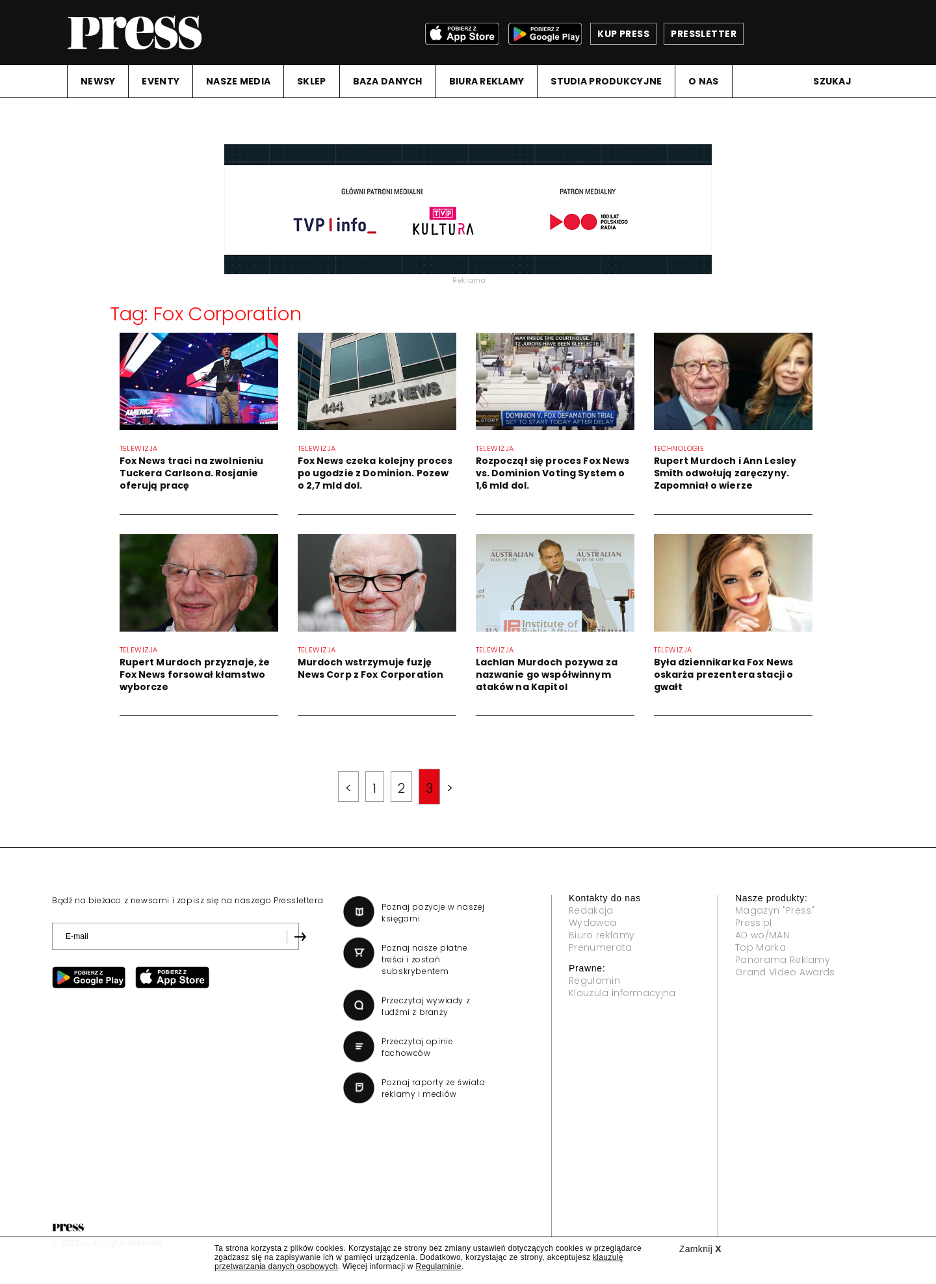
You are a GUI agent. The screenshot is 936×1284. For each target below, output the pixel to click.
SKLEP (311, 81)
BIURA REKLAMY (487, 81)
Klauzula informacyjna (622, 992)
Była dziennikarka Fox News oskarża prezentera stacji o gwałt (724, 674)
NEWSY (98, 81)
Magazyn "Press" (775, 910)
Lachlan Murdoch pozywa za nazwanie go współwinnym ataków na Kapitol (547, 674)
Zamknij (700, 1249)
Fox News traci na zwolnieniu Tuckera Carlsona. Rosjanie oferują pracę (192, 473)
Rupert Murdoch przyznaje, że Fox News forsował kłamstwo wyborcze (195, 674)
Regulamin (594, 980)
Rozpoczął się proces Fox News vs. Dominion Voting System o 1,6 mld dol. (553, 473)
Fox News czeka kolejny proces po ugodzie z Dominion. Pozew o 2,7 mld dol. (375, 473)
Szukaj (832, 81)
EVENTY (160, 81)
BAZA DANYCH (387, 81)
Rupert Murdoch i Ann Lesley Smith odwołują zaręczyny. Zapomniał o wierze (725, 473)
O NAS (703, 81)
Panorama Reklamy (782, 959)
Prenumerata (600, 947)
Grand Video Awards (785, 972)
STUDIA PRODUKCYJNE (606, 81)
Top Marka (760, 947)
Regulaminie (438, 1266)
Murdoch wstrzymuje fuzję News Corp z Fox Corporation (371, 668)
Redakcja (591, 910)
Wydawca (592, 922)
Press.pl (753, 922)
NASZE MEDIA (238, 81)
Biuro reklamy (601, 935)
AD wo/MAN (762, 935)
